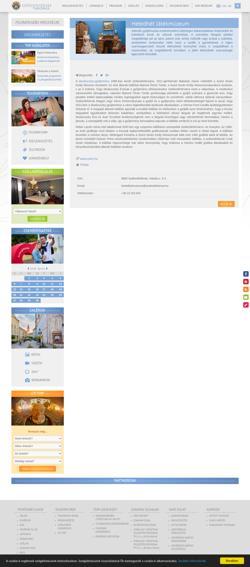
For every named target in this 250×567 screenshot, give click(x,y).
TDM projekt (140, 515)
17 (44, 289)
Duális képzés (217, 520)
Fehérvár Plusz (29, 529)
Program (115, 6)
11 (52, 284)
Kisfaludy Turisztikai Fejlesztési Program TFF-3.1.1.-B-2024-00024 (146, 544)
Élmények (25, 520)
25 (52, 295)
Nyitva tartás (179, 525)
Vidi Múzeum (203, 6)
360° (32, 372)
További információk (192, 561)
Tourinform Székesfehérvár (112, 523)
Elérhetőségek (180, 515)
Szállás (133, 6)
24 (44, 295)
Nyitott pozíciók (219, 515)
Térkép (84, 164)
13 (14, 289)
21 (21, 295)
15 (29, 289)
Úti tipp (62, 533)
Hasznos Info (28, 548)
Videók (33, 363)
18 (52, 289)
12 (60, 284)
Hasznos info (179, 6)
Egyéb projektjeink (144, 525)
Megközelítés (179, 520)
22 (29, 295)
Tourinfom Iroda (68, 515)
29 (29, 300)
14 (21, 289)
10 (44, 284)
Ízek (22, 525)
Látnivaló (96, 6)
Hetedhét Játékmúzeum (160, 23)
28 (21, 300)
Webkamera (37, 380)
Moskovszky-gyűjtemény (94, 81)
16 (37, 289)
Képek (32, 355)
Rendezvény (27, 539)
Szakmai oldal (142, 520)
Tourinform (35, 132)
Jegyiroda (34, 150)
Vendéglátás (154, 6)
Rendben (232, 561)
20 (14, 295)
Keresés (37, 219)
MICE (22, 552)
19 (60, 289)
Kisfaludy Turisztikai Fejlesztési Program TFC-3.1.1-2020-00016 (145, 533)
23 (37, 295)
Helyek (24, 515)
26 (60, 295)
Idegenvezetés (72, 6)
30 (37, 300)
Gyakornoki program (222, 525)
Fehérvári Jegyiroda (107, 536)
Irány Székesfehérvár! (37, 469)
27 (14, 300)
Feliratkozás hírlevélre (38, 22)
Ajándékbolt (36, 158)
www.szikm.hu (89, 158)
